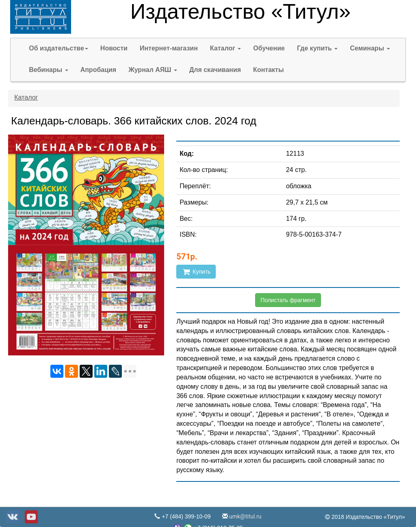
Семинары (370, 48)
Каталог (225, 48)
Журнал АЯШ (152, 69)
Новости (114, 48)
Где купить (317, 48)
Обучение (269, 48)
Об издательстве (58, 48)
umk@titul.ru (245, 516)
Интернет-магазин (169, 48)
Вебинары (48, 69)
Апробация (98, 69)
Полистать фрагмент (288, 300)
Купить (196, 271)
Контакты (268, 69)
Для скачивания (215, 69)
